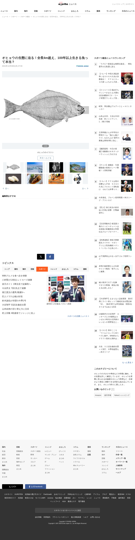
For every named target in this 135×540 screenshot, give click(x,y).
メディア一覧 (121, 458)
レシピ (89, 498)
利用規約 (47, 517)
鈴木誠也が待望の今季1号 (14, 301)
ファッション (50, 469)
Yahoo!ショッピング (121, 395)
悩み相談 (58, 498)
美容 (128, 498)
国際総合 (5, 470)
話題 (89, 455)
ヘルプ (118, 473)
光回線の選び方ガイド (33, 494)
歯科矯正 (121, 498)
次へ (45, 108)
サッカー (34, 458)
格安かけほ (29, 498)
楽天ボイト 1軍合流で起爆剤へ (16, 284)
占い (74, 498)
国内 (16, 11)
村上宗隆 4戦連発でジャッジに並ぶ (18, 313)
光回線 (20, 498)
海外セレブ (20, 462)
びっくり (62, 451)
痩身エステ (72, 501)
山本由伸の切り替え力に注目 (15, 309)
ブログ (104, 494)
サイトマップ (121, 469)
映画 (18, 455)
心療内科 (88, 494)
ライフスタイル (79, 458)
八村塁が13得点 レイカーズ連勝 (17, 280)
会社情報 (38, 517)
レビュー (48, 451)
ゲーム (47, 458)
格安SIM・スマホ (124, 494)
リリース (119, 451)
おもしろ (74, 11)
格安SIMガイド (10, 498)
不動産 (113, 498)
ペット (61, 462)
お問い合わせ (95, 517)
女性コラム (77, 455)
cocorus (50, 498)
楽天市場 (107, 395)
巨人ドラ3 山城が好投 (12, 296)
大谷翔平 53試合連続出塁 (14, 305)
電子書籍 (81, 501)
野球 (32, 455)
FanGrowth (48, 494)
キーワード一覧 (122, 462)
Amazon (98, 395)
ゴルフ (33, 462)
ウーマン (81, 498)
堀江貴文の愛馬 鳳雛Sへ (13, 292)
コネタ (61, 455)
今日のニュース (128, 11)
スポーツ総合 (36, 451)
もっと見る (127, 362)
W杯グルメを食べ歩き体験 (14, 276)
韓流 (18, 465)
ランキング (110, 11)
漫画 (98, 11)
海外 (26, 11)
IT (45, 462)
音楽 (18, 458)
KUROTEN (19, 494)
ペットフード (55, 501)
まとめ (4, 462)
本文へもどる (45, 158)
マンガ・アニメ (51, 455)
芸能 (36, 11)
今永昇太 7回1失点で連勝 (14, 288)
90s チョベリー (79, 465)
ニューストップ (118, 4)
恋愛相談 (67, 498)
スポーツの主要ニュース (78, 316)
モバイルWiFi (40, 498)
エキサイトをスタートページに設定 (67, 510)
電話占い (112, 494)
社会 (3, 451)
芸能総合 (19, 451)
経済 (3, 455)
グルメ (47, 465)
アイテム (96, 494)
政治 (3, 458)
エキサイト (130, 4)
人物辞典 (119, 465)
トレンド (61, 11)
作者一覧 (119, 455)
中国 (3, 473)
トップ (6, 269)
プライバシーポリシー (60, 517)
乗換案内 (106, 498)
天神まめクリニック (75, 494)
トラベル (76, 462)
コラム (87, 11)
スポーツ (47, 11)
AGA (64, 501)
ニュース (4, 11)
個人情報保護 (76, 517)
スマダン (76, 451)
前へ (7, 188)
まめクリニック (59, 494)
